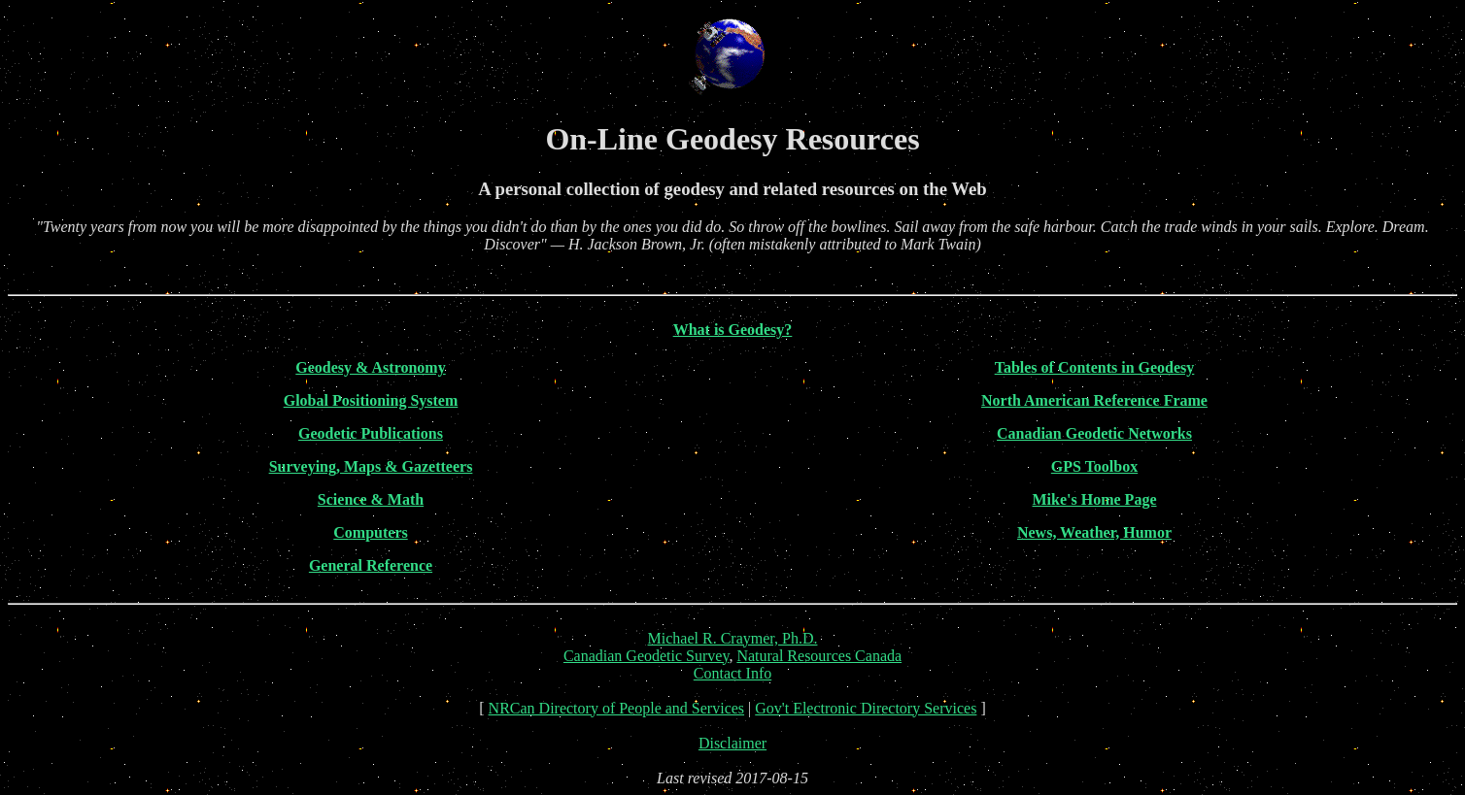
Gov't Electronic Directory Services (865, 708)
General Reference (370, 565)
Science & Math (371, 499)
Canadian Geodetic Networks (1094, 433)
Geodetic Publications (370, 433)
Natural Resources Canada (819, 655)
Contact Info (732, 673)
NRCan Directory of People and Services (616, 708)
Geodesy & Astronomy (370, 367)
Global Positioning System (371, 400)
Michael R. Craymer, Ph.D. (733, 638)
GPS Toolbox (1094, 466)
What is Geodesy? (733, 329)
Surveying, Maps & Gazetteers (371, 466)
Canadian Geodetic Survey (646, 655)
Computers (370, 532)
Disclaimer (732, 743)
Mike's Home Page (1095, 499)
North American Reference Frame (1094, 400)
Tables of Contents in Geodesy (1095, 367)
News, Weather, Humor (1094, 532)
